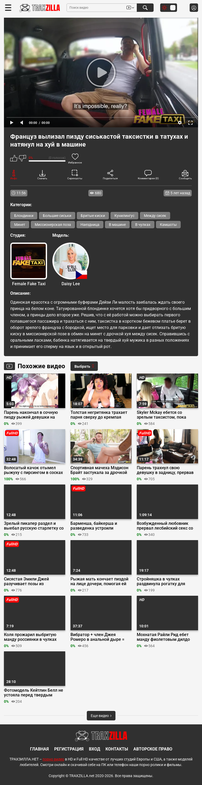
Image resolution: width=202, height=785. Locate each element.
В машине (117, 224)
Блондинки (23, 216)
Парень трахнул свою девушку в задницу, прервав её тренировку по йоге (165, 470)
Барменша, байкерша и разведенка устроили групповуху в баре (93, 526)
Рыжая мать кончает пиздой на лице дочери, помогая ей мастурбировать (99, 581)
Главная (39, 749)
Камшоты (168, 224)
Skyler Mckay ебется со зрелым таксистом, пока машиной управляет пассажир (167, 415)
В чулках (142, 224)
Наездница (89, 224)
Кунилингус (124, 216)
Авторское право (152, 749)
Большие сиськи (57, 216)
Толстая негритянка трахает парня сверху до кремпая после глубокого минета (98, 415)
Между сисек (155, 216)
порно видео (53, 759)
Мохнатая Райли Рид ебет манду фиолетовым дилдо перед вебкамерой (163, 637)
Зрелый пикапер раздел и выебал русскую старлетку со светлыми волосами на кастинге (34, 526)
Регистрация (69, 749)
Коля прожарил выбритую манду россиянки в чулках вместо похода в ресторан (30, 637)
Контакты (116, 749)
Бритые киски (93, 216)
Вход (94, 749)
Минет (19, 224)
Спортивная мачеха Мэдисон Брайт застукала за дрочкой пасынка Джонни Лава (99, 470)
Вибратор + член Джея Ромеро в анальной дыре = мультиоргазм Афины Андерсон (97, 637)
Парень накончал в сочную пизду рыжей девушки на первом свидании (31, 415)
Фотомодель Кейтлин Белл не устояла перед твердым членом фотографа (33, 692)
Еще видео (101, 716)
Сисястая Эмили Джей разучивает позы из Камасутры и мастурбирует (31, 581)
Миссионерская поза (53, 224)
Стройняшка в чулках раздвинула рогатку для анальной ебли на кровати (163, 581)
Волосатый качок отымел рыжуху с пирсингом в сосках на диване (33, 470)
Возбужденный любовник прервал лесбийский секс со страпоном (165, 526)
